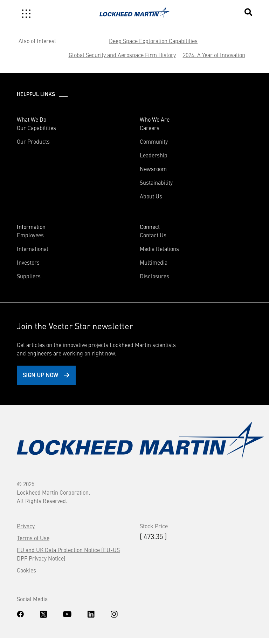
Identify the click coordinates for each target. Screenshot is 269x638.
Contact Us (153, 235)
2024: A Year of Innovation (214, 55)
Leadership (153, 155)
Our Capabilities (36, 127)
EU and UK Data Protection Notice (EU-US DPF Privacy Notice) (68, 554)
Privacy (26, 526)
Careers (149, 127)
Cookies (26, 570)
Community (154, 141)
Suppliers (29, 276)
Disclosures (154, 276)
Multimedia (153, 262)
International (32, 248)
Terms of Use (33, 538)
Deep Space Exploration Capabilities (153, 41)
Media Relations (159, 248)
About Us (151, 196)
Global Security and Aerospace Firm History (122, 55)
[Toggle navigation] (26, 13)
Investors (28, 262)
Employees (30, 235)
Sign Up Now (40, 375)
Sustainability (156, 182)
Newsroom (153, 168)
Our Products (33, 141)
